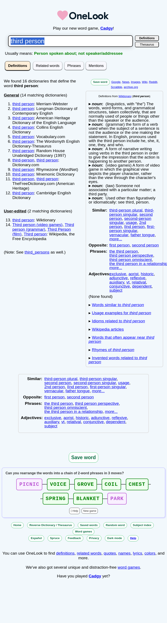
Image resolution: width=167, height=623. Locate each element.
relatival (139, 282)
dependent (142, 286)
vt (128, 282)
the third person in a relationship (73, 411)
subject (115, 290)
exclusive (117, 274)
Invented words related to (118, 360)
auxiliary (116, 282)
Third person (35, 234)
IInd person (134, 226)
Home (17, 527)
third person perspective (131, 255)
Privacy (94, 540)
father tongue (142, 235)
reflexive (137, 278)
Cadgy (106, 28)
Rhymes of (113, 350)
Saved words (89, 527)
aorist (134, 274)
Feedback (74, 540)
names (124, 556)
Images (135, 82)
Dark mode (114, 540)
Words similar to (118, 305)
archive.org (131, 87)
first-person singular (132, 228)
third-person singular (131, 212)
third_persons (37, 252)
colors (150, 556)
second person (145, 245)
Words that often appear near (121, 339)
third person (23, 104)
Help (75, 513)
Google (115, 82)
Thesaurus (147, 44)
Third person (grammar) (43, 227)
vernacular (118, 235)
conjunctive (119, 286)
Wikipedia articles (108, 329)
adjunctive (118, 278)
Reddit (153, 82)
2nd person (54, 387)
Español (36, 540)
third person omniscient (130, 259)
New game (89, 513)
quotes (110, 556)
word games (129, 570)
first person (119, 245)
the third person (123, 251)
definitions (65, 556)
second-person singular (94, 383)
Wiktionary (125, 96)
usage (131, 222)
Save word (100, 82)
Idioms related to (118, 321)
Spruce (55, 540)
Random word (115, 527)
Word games (83, 534)
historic (147, 274)
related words (89, 556)
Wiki (144, 82)
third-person (23, 160)
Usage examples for (121, 313)
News (125, 82)
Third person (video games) (37, 224)
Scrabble (116, 87)
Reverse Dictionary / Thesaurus (50, 527)
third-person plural (125, 210)
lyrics (137, 556)
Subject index (142, 527)
